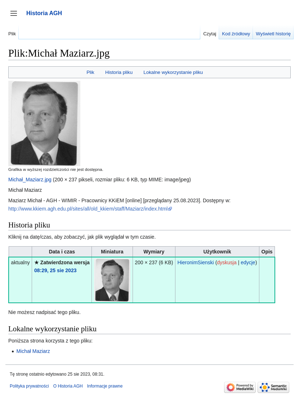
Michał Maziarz (33, 351)
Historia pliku (119, 72)
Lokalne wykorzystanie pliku (173, 72)
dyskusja (226, 262)
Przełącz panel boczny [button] (16, 17)
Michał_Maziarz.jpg (30, 179)
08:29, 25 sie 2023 (55, 270)
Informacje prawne (105, 386)
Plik (90, 72)
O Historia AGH (68, 386)
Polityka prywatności (29, 386)
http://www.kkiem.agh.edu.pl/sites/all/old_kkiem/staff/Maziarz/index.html (88, 209)
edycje (248, 262)
